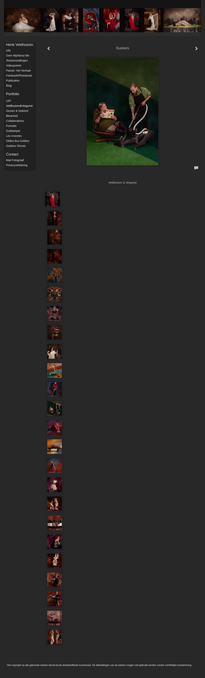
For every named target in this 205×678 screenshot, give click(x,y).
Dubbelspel (13, 130)
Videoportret (13, 65)
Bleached (12, 115)
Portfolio (12, 94)
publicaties (13, 80)
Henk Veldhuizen (19, 45)
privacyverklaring (16, 165)
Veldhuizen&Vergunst (19, 105)
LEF (8, 100)
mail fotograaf (15, 160)
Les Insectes (14, 135)
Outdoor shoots (16, 146)
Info (8, 50)
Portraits (11, 125)
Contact (12, 154)
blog (9, 85)
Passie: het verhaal (18, 70)
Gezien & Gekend (17, 110)
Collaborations (15, 120)
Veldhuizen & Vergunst (123, 182)
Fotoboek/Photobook (19, 75)
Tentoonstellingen (17, 60)
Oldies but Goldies (17, 140)
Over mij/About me (17, 55)
